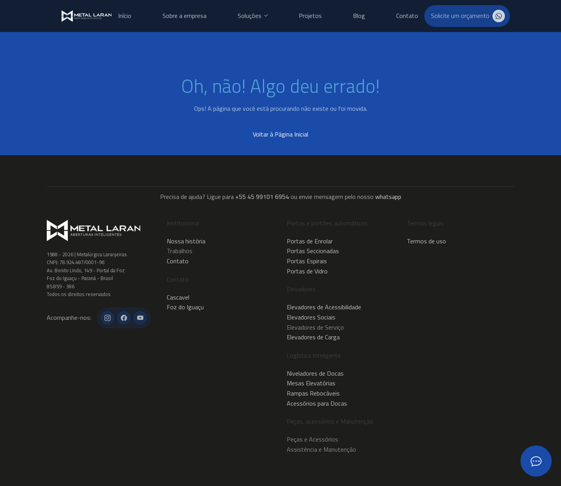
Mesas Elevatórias (311, 383)
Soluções (253, 16)
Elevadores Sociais (311, 317)
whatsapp (388, 196)
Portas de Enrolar (310, 241)
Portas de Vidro (307, 271)
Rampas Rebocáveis (313, 393)
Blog (359, 16)
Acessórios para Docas (317, 403)
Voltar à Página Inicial (280, 134)
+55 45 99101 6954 (262, 196)
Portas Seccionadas (313, 250)
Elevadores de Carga (313, 337)
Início (124, 16)
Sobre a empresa (184, 16)
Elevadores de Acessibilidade (324, 307)
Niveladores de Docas (315, 373)
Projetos (310, 16)
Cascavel (178, 297)
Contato (407, 16)
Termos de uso (426, 241)
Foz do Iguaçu (185, 307)
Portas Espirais (307, 261)
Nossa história (186, 241)
